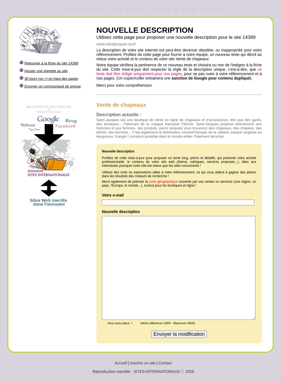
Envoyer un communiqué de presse (53, 86)
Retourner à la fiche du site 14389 (51, 63)
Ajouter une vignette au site (46, 71)
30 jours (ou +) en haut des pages (51, 79)
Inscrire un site (142, 363)
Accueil (121, 363)
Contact (165, 363)
